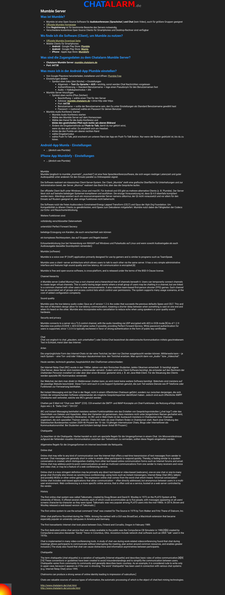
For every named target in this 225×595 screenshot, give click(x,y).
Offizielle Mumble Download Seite (63, 40)
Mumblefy (84, 51)
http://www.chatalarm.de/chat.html (59, 585)
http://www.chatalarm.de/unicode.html (60, 588)
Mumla (84, 49)
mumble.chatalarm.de (86, 62)
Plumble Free (114, 76)
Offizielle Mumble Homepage (61, 24)
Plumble (85, 46)
